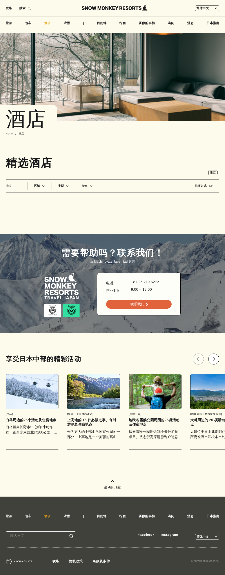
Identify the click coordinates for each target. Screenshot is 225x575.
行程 (122, 23)
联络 (9, 8)
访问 (171, 23)
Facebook (146, 534)
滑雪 (67, 23)
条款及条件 (101, 561)
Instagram (169, 534)
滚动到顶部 (112, 484)
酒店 (47, 23)
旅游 (9, 23)
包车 (28, 23)
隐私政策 (76, 561)
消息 (190, 23)
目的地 (102, 23)
